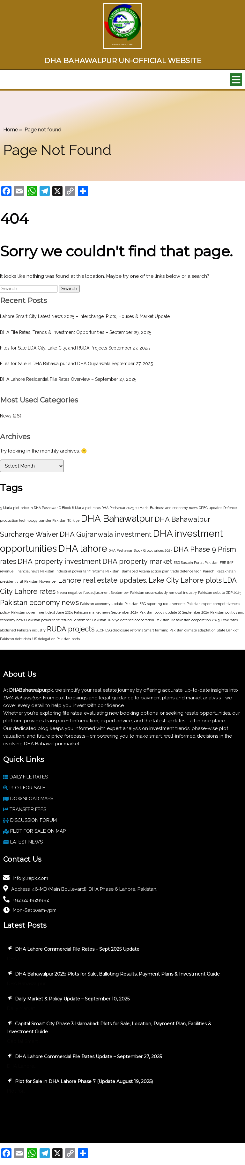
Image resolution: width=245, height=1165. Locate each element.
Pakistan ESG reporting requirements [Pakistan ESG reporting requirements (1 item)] (154, 604)
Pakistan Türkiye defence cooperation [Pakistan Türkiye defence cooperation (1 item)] (123, 620)
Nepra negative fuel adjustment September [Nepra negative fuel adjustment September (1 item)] (93, 592)
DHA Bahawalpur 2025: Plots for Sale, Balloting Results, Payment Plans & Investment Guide (117, 974)
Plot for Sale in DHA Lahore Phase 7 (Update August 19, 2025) (84, 1081)
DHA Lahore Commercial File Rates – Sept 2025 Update (77, 949)
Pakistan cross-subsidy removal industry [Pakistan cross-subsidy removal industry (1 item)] (163, 592)
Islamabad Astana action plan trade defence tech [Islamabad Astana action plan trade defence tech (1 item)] (161, 571)
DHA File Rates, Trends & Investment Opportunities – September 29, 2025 (75, 332)
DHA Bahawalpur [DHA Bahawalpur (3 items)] (117, 518)
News (5, 415)
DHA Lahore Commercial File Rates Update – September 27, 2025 (88, 1056)
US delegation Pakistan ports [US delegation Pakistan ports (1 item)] (56, 639)
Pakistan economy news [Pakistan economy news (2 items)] (39, 602)
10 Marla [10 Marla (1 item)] (142, 508)
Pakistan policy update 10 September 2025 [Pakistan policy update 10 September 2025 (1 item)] (174, 612)
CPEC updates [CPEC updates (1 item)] (210, 508)
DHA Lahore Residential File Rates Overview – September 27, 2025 (68, 379)
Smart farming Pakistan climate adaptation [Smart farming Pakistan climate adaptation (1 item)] (180, 630)
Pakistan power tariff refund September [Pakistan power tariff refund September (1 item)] (58, 620)
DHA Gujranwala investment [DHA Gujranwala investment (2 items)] (106, 534)
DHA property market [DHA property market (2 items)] (137, 561)
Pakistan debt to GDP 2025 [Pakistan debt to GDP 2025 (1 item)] (219, 592)
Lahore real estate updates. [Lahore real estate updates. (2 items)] (102, 580)
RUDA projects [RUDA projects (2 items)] (70, 629)
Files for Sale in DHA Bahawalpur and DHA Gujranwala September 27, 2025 (76, 363)
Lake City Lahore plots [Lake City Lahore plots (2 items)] (185, 580)
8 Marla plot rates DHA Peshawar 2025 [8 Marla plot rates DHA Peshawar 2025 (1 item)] (103, 508)
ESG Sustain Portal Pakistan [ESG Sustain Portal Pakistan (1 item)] (196, 562)
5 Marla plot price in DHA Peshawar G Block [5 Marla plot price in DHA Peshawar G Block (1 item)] (35, 508)
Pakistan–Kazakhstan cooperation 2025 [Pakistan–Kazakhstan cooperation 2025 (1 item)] (187, 620)
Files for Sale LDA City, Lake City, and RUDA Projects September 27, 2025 (75, 347)
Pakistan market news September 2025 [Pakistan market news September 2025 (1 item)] (106, 612)
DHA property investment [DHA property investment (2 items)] (59, 561)
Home (10, 130)
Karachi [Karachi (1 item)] (209, 571)
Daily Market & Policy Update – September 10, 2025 (72, 999)
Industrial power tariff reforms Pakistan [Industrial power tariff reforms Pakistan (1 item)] (87, 571)
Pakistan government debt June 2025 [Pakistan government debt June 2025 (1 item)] (42, 612)
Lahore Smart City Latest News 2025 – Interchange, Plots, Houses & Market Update (85, 316)
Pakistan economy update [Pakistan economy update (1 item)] (101, 604)
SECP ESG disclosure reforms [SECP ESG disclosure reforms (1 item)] (119, 630)
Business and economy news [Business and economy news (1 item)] (173, 508)
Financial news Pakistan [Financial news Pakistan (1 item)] (34, 571)
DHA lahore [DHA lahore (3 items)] (82, 548)
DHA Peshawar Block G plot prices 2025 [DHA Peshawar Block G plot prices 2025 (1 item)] (140, 550)
